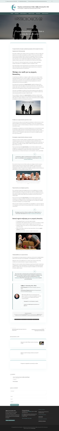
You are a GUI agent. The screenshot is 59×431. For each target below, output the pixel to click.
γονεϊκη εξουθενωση (18, 319)
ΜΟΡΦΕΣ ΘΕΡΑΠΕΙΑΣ (23, 13)
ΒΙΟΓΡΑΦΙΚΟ (17, 13)
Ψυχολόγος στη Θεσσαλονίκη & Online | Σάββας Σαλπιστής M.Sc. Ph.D (33, 6)
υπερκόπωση (32, 56)
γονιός (32, 62)
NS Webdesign (33, 428)
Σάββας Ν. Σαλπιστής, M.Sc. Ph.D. (29, 285)
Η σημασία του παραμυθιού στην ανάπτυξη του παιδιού (29, 363)
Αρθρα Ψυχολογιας (45, 13)
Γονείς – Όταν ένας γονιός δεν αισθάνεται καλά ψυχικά (21, 377)
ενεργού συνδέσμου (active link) (34, 315)
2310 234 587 (40, 416)
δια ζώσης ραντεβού (34, 277)
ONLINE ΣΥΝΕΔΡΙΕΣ (31, 13)
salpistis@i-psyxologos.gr (23, 1)
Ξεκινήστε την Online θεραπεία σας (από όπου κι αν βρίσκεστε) (31, 305)
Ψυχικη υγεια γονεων (36, 319)
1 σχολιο (30, 36)
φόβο (26, 80)
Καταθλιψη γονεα (29, 319)
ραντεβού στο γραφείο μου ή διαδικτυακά (34, 213)
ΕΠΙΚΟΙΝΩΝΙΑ (38, 13)
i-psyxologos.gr (29, 411)
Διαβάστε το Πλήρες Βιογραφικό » (10, 420)
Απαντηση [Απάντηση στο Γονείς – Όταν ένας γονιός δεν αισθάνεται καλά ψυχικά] (16, 381)
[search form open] (52, 1)
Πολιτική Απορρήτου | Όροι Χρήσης (27, 418)
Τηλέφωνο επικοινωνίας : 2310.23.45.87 (12, 1)
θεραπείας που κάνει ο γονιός (18, 140)
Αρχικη (12, 13)
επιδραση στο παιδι (24, 319)
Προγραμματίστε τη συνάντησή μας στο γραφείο (31, 301)
